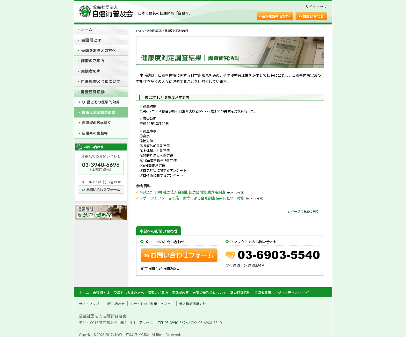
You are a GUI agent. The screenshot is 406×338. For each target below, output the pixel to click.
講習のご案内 (158, 293)
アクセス (146, 323)
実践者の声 (180, 293)
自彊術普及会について (209, 293)
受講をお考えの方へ (129, 293)
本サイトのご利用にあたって (152, 304)
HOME (140, 30)
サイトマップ (316, 7)
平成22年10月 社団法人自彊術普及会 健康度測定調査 (183, 192)
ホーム (84, 293)
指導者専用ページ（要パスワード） (282, 293)
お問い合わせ (115, 304)
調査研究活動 (154, 30)
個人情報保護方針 (192, 304)
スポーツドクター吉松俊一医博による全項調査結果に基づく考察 (192, 198)
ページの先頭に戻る (305, 211)
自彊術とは (101, 293)
